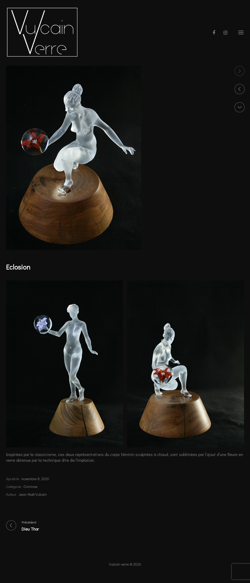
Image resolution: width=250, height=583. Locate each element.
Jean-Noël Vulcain (33, 494)
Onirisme (30, 486)
